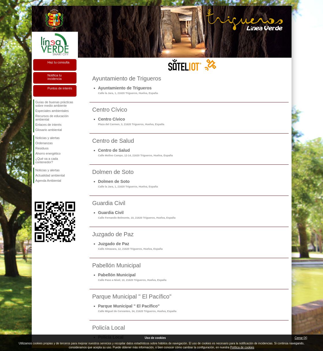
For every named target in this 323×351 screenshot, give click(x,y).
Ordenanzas (44, 143)
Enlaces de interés (49, 124)
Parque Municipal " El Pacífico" (137, 308)
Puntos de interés (60, 88)
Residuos (42, 148)
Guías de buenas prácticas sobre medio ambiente (54, 103)
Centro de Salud (135, 152)
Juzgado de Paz (130, 245)
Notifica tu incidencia (55, 77)
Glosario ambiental (49, 130)
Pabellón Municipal (132, 277)
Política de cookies (242, 347)
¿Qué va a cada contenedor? (47, 160)
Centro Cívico (131, 121)
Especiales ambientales (52, 110)
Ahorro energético (48, 153)
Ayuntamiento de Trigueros (128, 90)
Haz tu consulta (59, 62)
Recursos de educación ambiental (52, 117)
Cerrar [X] (301, 337)
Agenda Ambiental (48, 180)
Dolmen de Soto (128, 183)
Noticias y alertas (48, 138)
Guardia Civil (137, 214)
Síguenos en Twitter (46, 192)
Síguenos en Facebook (36, 192)
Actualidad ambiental (50, 175)
